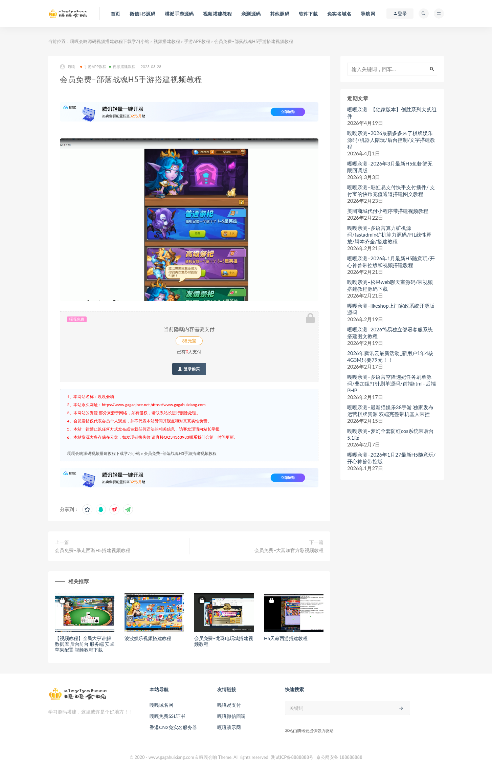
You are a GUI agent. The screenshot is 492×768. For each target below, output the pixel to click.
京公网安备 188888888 (339, 757)
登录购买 (189, 369)
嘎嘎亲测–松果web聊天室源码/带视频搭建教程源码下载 (390, 285)
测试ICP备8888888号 (292, 757)
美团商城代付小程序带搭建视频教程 (387, 211)
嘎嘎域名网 (161, 705)
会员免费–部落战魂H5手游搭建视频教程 (180, 453)
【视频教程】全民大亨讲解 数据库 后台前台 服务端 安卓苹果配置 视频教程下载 (84, 644)
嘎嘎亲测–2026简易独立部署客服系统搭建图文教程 (390, 332)
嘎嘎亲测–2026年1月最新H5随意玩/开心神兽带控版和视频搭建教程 (391, 261)
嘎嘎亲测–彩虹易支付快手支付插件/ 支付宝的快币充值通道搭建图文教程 (391, 190)
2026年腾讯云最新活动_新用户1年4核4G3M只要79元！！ (390, 356)
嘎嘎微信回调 (231, 716)
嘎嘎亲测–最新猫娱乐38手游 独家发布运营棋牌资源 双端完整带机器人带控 (390, 410)
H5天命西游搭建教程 (286, 638)
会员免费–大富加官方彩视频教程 (288, 550)
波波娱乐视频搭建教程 (148, 638)
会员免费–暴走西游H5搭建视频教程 (92, 550)
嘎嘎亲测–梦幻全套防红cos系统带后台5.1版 (390, 434)
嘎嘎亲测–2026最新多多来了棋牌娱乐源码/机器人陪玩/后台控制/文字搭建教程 (391, 140)
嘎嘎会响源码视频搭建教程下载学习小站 (109, 41)
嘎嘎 (67, 66)
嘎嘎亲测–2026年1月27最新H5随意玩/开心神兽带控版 (391, 458)
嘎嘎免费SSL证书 (167, 716)
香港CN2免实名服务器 (173, 727)
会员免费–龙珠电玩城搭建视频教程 (223, 641)
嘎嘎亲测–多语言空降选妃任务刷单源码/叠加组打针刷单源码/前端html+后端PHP (391, 383)
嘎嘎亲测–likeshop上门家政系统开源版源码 (390, 309)
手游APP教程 (197, 41)
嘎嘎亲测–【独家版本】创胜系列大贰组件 (392, 112)
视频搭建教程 (167, 41)
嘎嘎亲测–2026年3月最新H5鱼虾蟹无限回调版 (389, 166)
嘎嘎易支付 (229, 705)
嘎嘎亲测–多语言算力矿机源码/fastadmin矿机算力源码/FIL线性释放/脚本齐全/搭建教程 (389, 234)
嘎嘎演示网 (229, 727)
